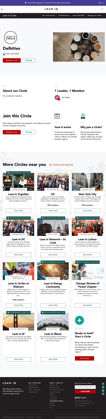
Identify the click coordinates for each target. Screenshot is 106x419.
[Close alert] (101, 3)
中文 (51, 408)
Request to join (11, 60)
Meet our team (54, 387)
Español (52, 403)
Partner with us (33, 392)
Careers (52, 394)
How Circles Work (79, 15)
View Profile (18, 211)
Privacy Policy (30, 417)
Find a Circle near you (61, 164)
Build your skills (33, 387)
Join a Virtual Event (49, 15)
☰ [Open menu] (2, 9)
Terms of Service (19, 417)
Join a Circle (32, 385)
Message (28, 60)
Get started (84, 358)
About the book (55, 392)
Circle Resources (64, 15)
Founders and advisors (57, 390)
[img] (18, 182)
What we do (54, 385)
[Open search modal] (102, 9)
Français (52, 405)
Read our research (34, 390)
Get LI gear (53, 399)
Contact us (53, 397)
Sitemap (39, 417)
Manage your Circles (95, 15)
